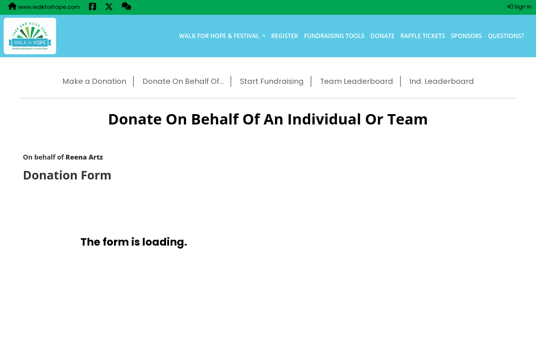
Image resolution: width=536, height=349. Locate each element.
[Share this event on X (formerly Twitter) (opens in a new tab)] (109, 7)
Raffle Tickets (423, 36)
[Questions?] (126, 7)
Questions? (506, 36)
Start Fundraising (272, 81)
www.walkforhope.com (44, 7)
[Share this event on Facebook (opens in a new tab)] (92, 7)
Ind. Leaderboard (441, 81)
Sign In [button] (519, 6)
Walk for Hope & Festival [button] (220, 36)
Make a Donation (94, 81)
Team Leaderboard (356, 81)
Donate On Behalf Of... (183, 81)
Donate (382, 36)
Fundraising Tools (334, 36)
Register (284, 36)
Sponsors (466, 36)
